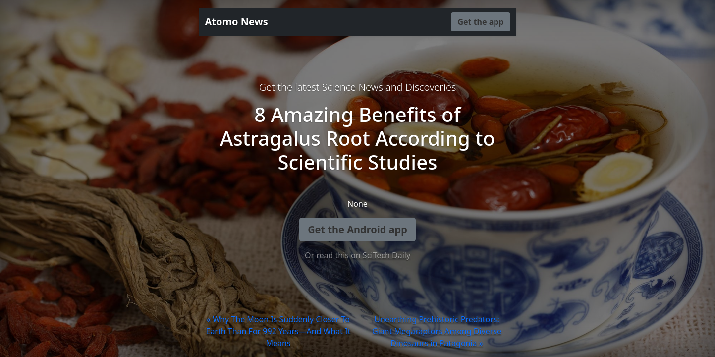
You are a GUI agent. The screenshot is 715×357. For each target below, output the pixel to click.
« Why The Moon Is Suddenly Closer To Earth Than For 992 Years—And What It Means (278, 331)
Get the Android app (357, 229)
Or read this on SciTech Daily (357, 255)
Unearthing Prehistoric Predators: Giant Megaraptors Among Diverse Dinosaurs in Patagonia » (436, 331)
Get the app (480, 21)
